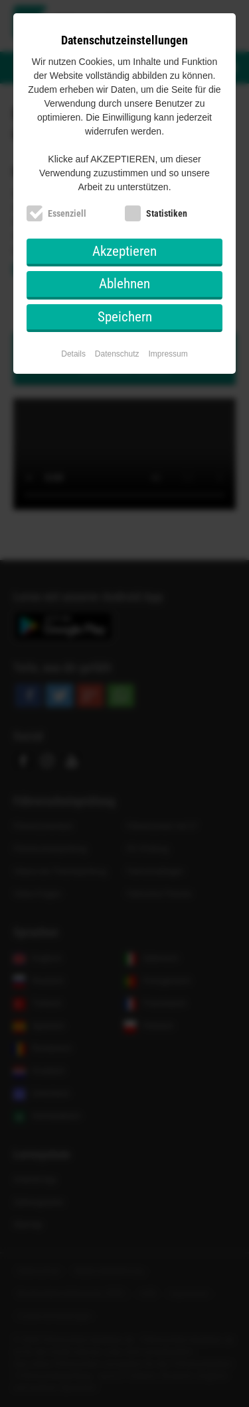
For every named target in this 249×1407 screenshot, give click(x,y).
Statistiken (166, 213)
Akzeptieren (124, 251)
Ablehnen (124, 284)
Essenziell (67, 213)
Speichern (125, 317)
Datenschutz (117, 354)
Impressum (167, 354)
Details (73, 354)
